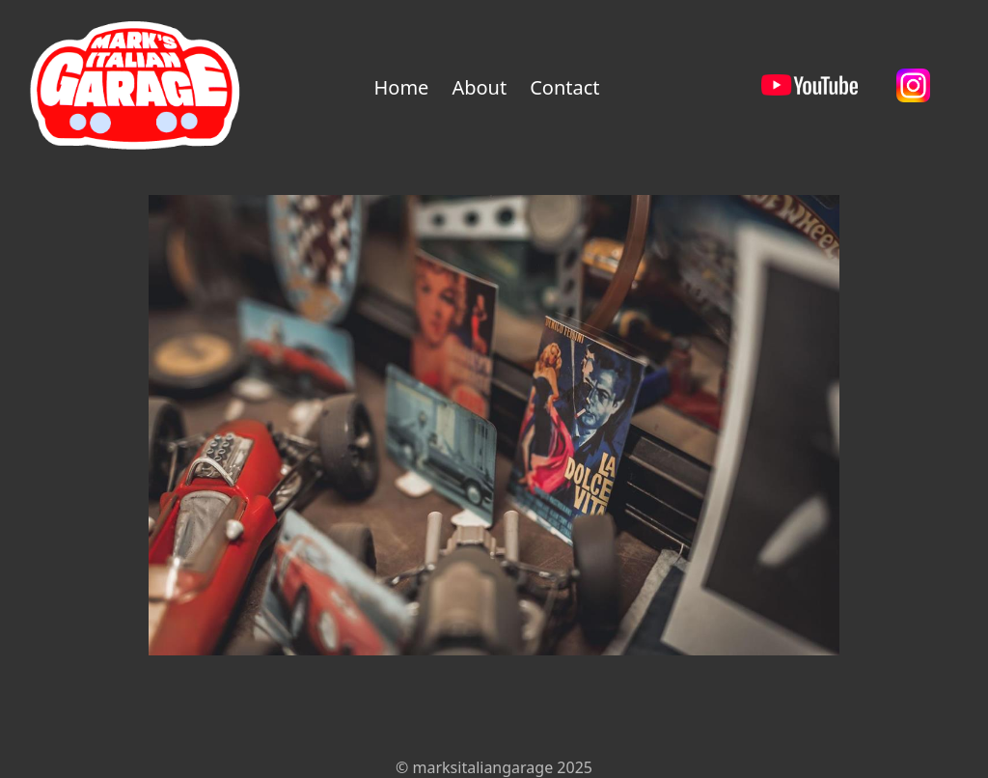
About (479, 87)
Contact (564, 87)
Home (400, 87)
